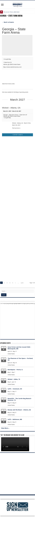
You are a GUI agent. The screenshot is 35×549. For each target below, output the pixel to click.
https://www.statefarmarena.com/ (12, 67)
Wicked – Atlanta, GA (11, 108)
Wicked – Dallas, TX (14, 409)
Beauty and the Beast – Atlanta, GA (19, 440)
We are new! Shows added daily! (12, 12)
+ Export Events (17, 165)
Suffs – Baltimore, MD (15, 449)
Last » (22, 313)
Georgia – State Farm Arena (10, 114)
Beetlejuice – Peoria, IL (15, 399)
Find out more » (16, 128)
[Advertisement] (17, 190)
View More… (5, 458)
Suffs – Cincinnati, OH (15, 419)
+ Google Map (7, 59)
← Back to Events (8, 22)
